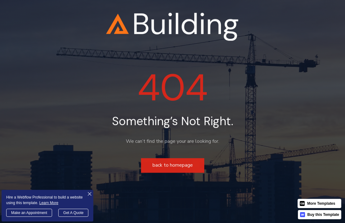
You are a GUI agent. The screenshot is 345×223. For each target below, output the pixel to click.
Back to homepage (173, 166)
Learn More (48, 203)
